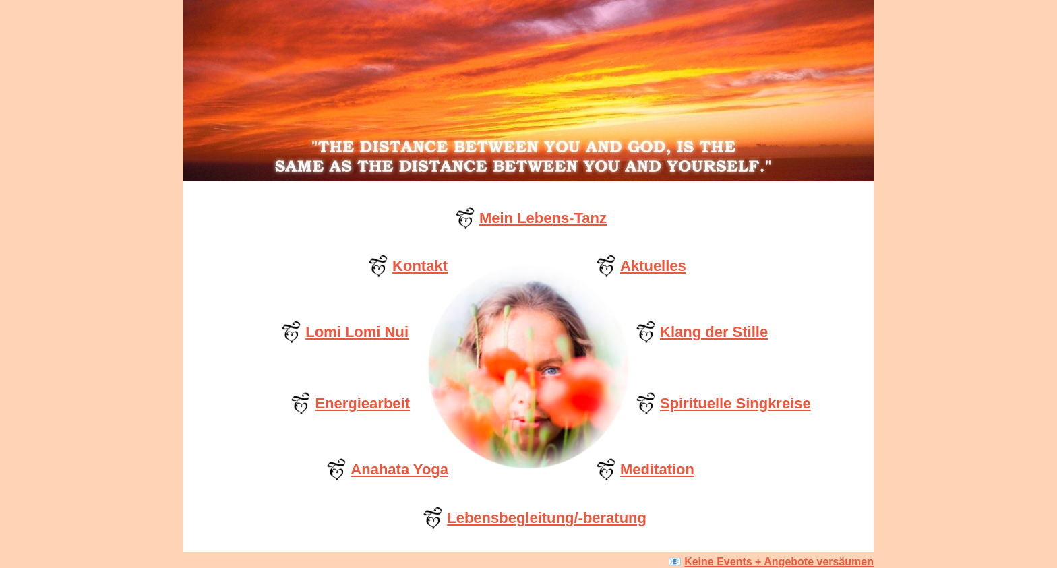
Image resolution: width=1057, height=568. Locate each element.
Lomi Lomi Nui (357, 331)
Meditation (657, 469)
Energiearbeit (362, 403)
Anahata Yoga (399, 469)
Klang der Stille (714, 331)
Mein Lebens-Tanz (543, 218)
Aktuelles (653, 265)
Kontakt (420, 265)
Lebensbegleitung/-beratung (546, 517)
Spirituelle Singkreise (735, 403)
